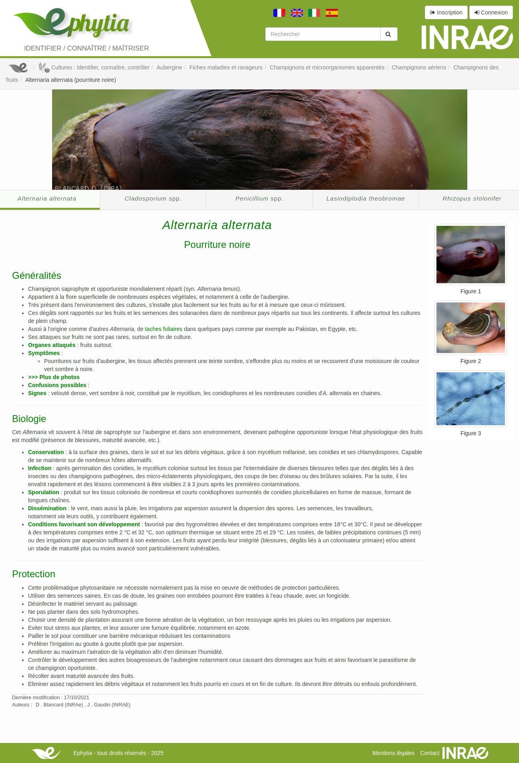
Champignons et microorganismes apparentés (327, 67)
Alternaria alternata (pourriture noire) (70, 80)
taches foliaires (163, 329)
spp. (153, 198)
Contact (429, 753)
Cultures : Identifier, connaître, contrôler (93, 67)
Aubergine (169, 67)
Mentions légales (393, 753)
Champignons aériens (419, 67)
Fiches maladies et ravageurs (226, 67)
